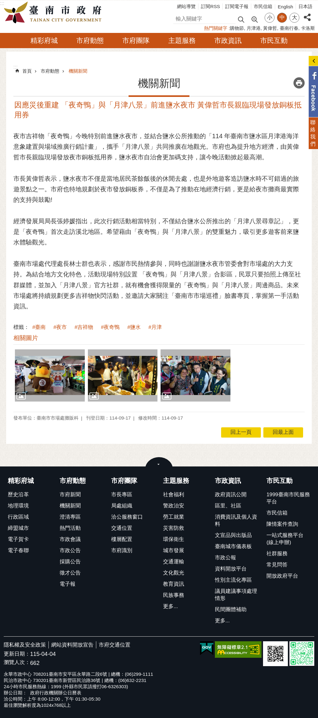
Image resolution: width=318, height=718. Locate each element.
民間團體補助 (231, 609)
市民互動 (274, 40)
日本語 (305, 6)
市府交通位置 (114, 645)
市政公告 (70, 550)
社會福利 (173, 495)
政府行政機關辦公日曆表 (55, 692)
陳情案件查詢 (282, 524)
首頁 (27, 71)
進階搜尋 (254, 19)
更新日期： (17, 654)
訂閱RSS (210, 6)
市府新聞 (70, 495)
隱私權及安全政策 (25, 645)
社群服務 (277, 554)
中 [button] (282, 17)
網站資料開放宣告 (72, 645)
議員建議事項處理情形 (236, 594)
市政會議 (70, 539)
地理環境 (18, 506)
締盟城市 (18, 528)
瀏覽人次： (17, 662)
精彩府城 (44, 40)
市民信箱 (263, 6)
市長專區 (121, 495)
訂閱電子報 (236, 6)
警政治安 (173, 506)
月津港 (254, 28)
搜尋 (178, 18)
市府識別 (121, 550)
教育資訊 (173, 584)
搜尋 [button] (241, 19)
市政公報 (225, 558)
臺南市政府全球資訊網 (54, 12)
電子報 (67, 584)
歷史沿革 (18, 495)
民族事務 (173, 595)
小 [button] (269, 17)
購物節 (237, 28)
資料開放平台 (231, 569)
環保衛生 (173, 539)
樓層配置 (121, 539)
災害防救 (173, 528)
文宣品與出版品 (233, 535)
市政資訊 (228, 40)
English (285, 6)
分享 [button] (307, 13)
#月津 (155, 327)
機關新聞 (78, 71)
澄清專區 (70, 517)
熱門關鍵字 (215, 28)
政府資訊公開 (231, 495)
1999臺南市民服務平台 (288, 498)
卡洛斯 (308, 28)
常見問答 (277, 565)
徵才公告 (70, 573)
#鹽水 (134, 327)
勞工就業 (173, 517)
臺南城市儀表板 (233, 546)
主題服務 (182, 40)
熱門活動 (70, 528)
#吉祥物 (84, 327)
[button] (50, 375)
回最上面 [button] (283, 432)
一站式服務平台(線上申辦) (284, 538)
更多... (170, 606)
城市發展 (173, 550)
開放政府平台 (282, 576)
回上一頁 (241, 432)
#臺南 (39, 327)
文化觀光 (173, 573)
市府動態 (90, 40)
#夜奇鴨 (110, 327)
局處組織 (121, 506)
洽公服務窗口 (127, 517)
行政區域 (18, 517)
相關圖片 (25, 337)
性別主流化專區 (233, 580)
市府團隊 (136, 40)
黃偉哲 (270, 28)
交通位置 (121, 528)
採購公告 (70, 562)
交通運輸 (173, 562)
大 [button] (294, 17)
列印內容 (299, 83)
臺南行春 (289, 28)
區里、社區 (228, 506)
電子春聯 (18, 550)
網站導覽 (186, 6)
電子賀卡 (18, 539)
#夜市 (60, 327)
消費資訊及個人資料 (236, 520)
